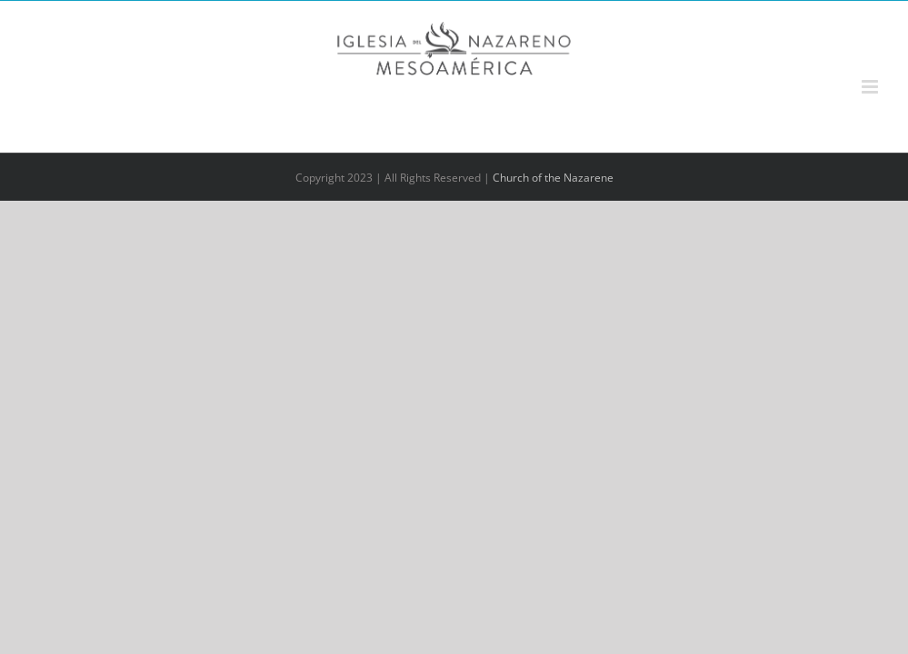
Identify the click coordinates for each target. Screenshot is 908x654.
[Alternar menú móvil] (871, 86)
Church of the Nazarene (553, 177)
